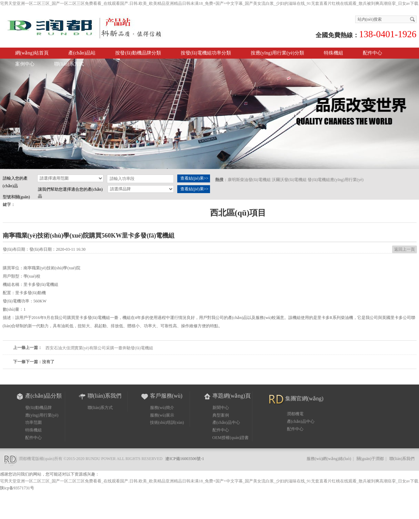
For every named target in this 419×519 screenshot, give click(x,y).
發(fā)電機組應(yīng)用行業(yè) (335, 179)
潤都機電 (295, 413)
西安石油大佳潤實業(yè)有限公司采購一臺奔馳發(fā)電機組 (99, 348)
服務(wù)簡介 (162, 407)
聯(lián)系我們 (402, 458)
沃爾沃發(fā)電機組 (289, 179)
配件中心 (372, 53)
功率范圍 (33, 422)
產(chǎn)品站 (82, 53)
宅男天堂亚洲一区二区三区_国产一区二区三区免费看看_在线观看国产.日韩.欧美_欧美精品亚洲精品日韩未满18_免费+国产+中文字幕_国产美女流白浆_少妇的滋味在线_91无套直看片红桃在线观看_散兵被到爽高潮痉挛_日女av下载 (209, 3)
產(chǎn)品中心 (226, 422)
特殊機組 (33, 430)
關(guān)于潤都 (370, 458)
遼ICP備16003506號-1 (184, 458)
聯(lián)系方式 (69, 64)
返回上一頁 (404, 249)
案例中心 (24, 64)
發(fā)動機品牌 (38, 407)
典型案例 (220, 415)
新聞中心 (220, 407)
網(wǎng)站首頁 (32, 53)
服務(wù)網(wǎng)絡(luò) (329, 458)
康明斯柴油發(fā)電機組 (249, 179)
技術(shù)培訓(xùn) (167, 422)
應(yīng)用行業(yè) (42, 415)
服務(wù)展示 (162, 415)
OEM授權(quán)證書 (230, 437)
